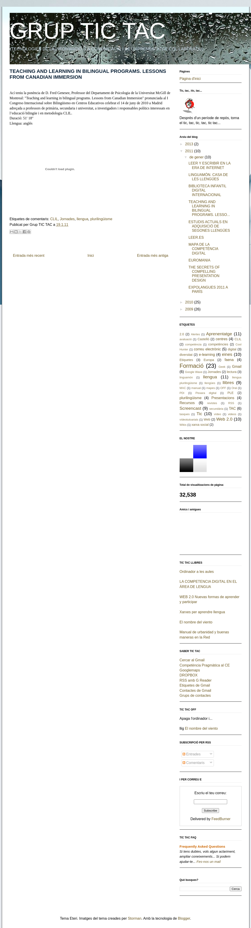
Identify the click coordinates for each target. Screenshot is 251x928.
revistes (212, 403)
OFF (223, 388)
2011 (189, 151)
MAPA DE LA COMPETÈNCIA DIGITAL (203, 249)
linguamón (186, 377)
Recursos (187, 403)
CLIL (54, 219)
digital (232, 349)
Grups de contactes (195, 695)
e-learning (207, 354)
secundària (216, 408)
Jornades (67, 219)
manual (196, 388)
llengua (82, 219)
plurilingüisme (101, 219)
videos (232, 414)
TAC (232, 408)
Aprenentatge (219, 333)
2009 (189, 309)
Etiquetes (186, 360)
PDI (182, 393)
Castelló (203, 339)
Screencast (190, 408)
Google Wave (193, 372)
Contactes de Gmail (195, 690)
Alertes (195, 334)
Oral (234, 388)
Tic (199, 413)
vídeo (217, 414)
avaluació (186, 339)
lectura (231, 372)
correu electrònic (207, 349)
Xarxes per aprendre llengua (202, 612)
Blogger (184, 918)
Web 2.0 (224, 419)
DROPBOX (189, 675)
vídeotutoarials (189, 419)
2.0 (182, 334)
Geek (222, 366)
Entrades (192, 754)
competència (193, 344)
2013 (189, 144)
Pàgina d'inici (190, 79)
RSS (231, 403)
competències (218, 344)
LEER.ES (196, 237)
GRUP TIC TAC (88, 30)
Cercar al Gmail (192, 660)
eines (227, 354)
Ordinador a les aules (197, 572)
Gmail (237, 366)
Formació (192, 366)
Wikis (183, 424)
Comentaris (194, 763)
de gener (197, 157)
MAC (183, 388)
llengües (209, 383)
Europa (209, 360)
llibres (228, 382)
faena (229, 360)
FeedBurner (221, 819)
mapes (210, 388)
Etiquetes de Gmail (195, 685)
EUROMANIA (199, 260)
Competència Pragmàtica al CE (205, 665)
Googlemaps (190, 670)
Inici (91, 255)
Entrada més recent (29, 255)
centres (221, 339)
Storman (134, 918)
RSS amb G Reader (196, 680)
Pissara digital (205, 393)
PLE (230, 393)
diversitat (186, 354)
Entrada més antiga (152, 255)
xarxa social (200, 424)
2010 (189, 302)
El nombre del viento (196, 622)
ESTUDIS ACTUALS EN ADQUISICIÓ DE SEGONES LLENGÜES (209, 226)
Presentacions (222, 398)
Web (207, 419)
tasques (185, 414)
